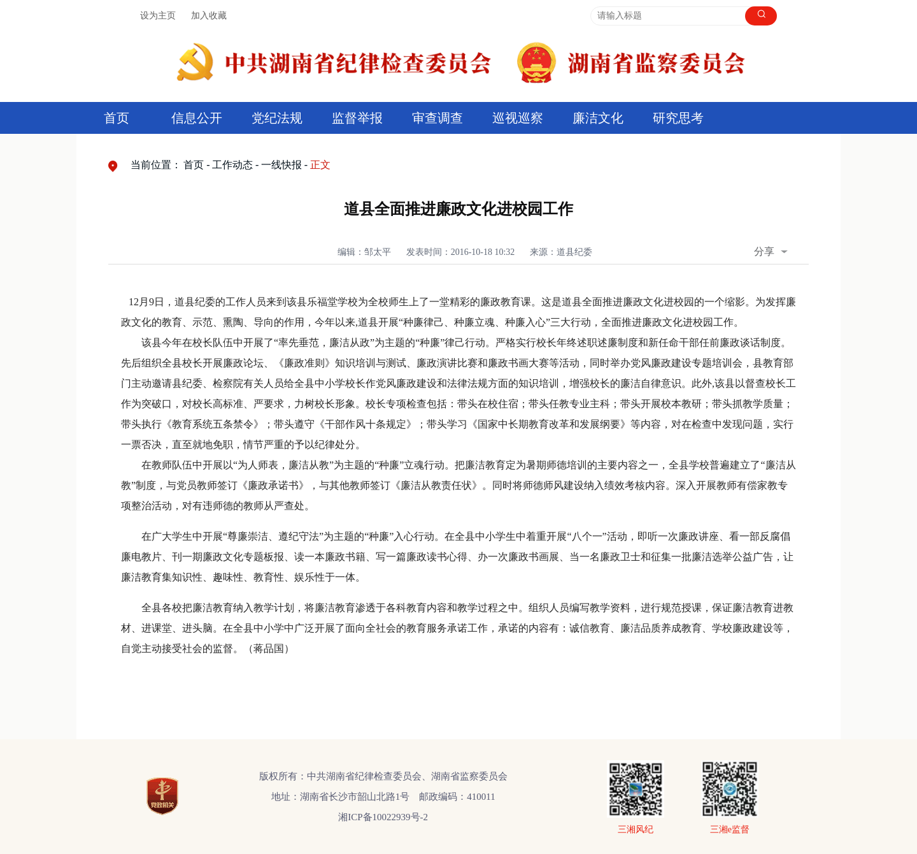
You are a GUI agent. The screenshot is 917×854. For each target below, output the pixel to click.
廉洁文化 (597, 118)
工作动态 (232, 164)
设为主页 (158, 15)
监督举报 (357, 118)
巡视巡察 (517, 118)
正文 (320, 164)
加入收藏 (209, 15)
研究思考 (678, 118)
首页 (116, 118)
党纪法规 (277, 118)
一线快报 (281, 164)
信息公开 (196, 118)
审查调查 (437, 118)
